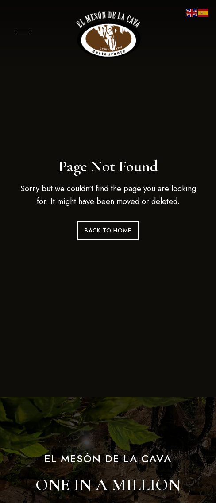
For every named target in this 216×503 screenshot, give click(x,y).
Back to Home (108, 230)
